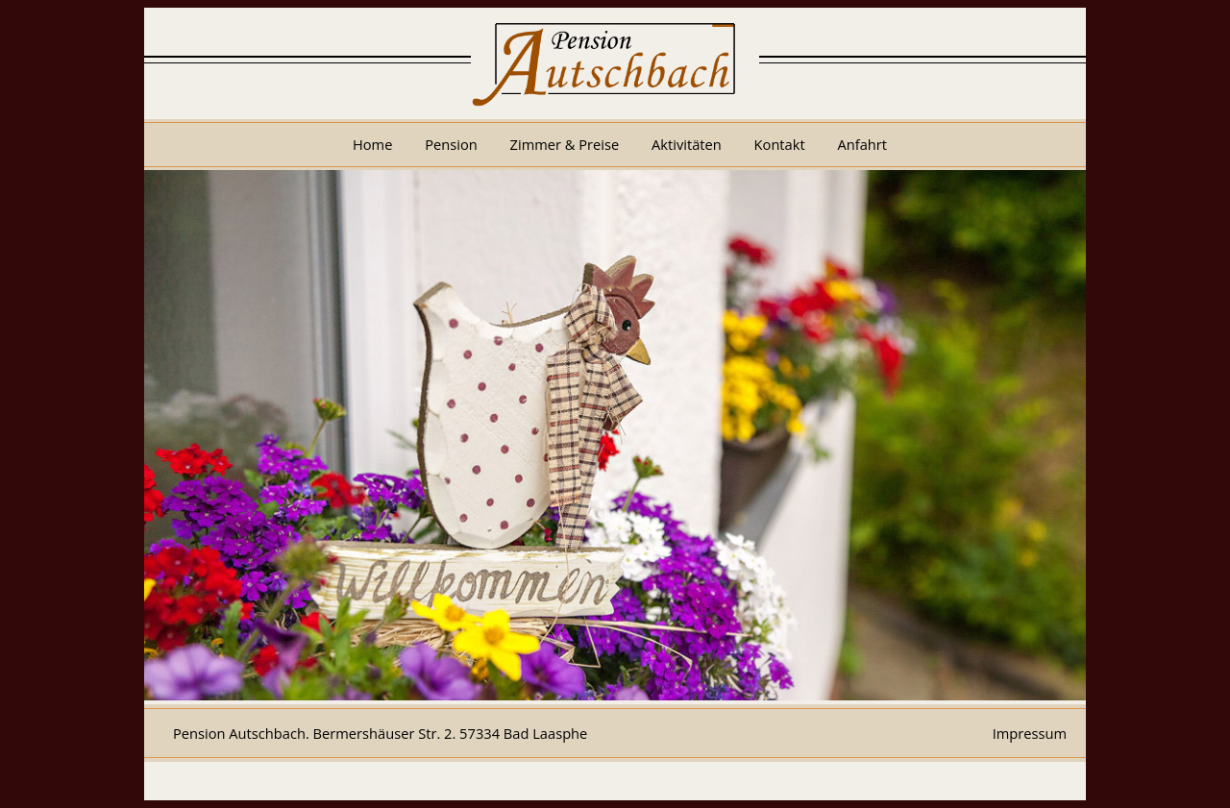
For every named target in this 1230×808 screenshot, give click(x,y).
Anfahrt (862, 144)
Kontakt (779, 144)
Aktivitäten (687, 144)
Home (372, 144)
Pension (451, 144)
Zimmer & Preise (565, 144)
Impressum (1030, 733)
